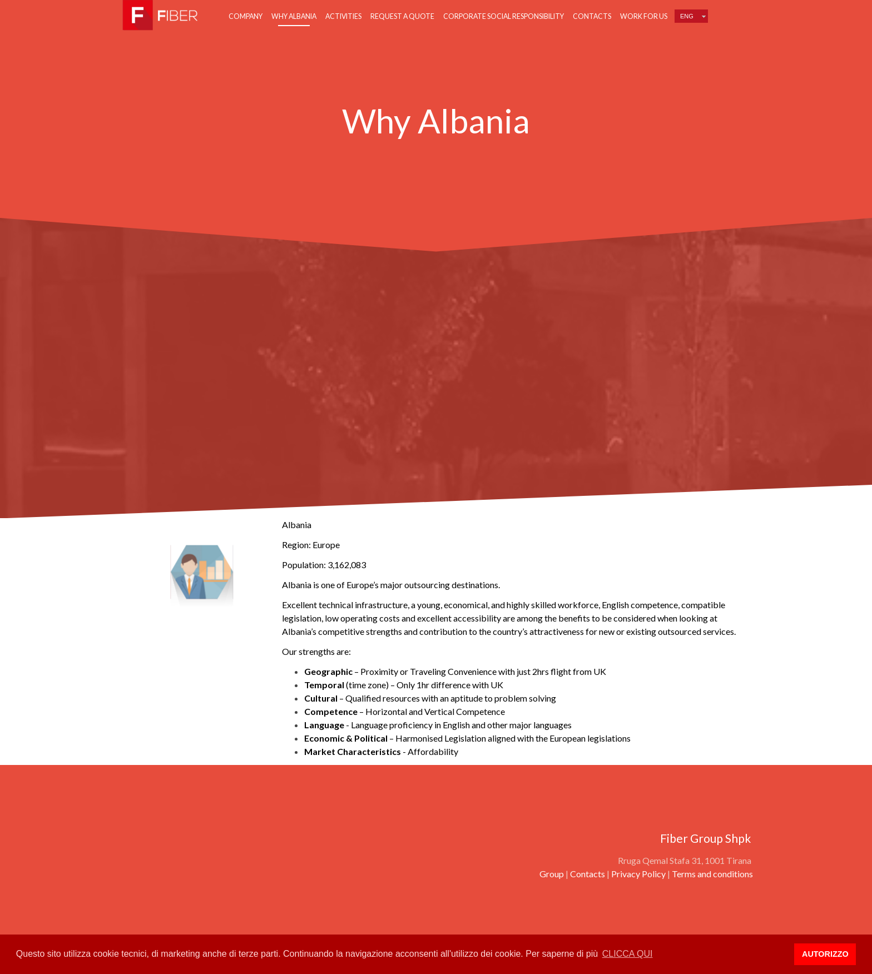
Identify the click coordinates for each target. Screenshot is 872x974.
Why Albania (293, 16)
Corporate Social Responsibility (503, 16)
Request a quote (402, 16)
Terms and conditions (712, 873)
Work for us (643, 16)
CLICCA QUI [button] (627, 953)
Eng (686, 16)
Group (551, 873)
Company (245, 16)
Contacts (592, 16)
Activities (343, 16)
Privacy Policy (638, 873)
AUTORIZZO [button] (825, 954)
